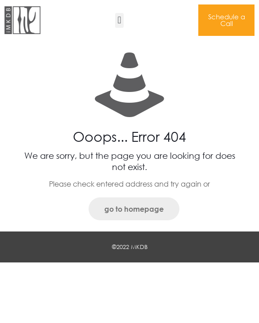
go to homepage (134, 209)
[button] (119, 20)
